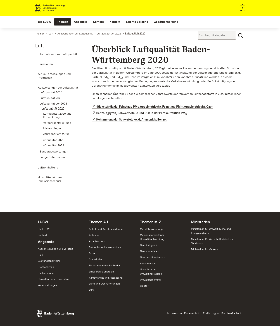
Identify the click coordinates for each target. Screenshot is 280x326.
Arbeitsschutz (97, 241)
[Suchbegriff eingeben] (217, 35)
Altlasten (94, 235)
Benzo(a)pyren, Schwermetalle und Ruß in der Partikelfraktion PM (141, 113)
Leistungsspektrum (49, 260)
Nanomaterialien (149, 251)
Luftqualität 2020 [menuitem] (52, 108)
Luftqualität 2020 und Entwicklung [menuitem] (57, 115)
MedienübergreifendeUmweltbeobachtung (152, 237)
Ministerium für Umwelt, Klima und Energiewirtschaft (211, 231)
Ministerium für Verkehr (204, 249)
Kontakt (42, 235)
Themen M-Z (150, 222)
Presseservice (46, 266)
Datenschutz (192, 313)
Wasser (144, 285)
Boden (92, 253)
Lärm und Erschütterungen (104, 283)
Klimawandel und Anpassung (105, 277)
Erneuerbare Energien (101, 271)
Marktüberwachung (151, 229)
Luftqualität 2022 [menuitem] (52, 145)
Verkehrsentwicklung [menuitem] (57, 122)
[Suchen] (240, 35)
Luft (39, 46)
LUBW (43, 222)
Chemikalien (96, 259)
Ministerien (200, 222)
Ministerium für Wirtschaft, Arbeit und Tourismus (212, 241)
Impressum (174, 313)
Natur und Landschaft (152, 257)
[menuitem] (44, 22)
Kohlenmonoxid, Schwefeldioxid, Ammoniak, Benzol (131, 119)
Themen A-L (99, 222)
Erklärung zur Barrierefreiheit (222, 313)
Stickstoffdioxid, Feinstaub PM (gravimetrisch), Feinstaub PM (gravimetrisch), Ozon (154, 106)
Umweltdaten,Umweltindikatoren (151, 271)
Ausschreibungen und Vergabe (55, 248)
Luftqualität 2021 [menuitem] (52, 140)
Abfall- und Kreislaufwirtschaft (106, 229)
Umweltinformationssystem (53, 279)
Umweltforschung (150, 279)
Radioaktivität (148, 263)
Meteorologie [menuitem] (52, 128)
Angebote (46, 242)
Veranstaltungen (47, 285)
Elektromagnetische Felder (104, 265)
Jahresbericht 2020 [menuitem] (56, 134)
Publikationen (46, 273)
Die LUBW (43, 229)
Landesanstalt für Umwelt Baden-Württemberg (56, 7)
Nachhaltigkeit (148, 245)
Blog (40, 254)
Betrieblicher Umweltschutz (105, 247)
